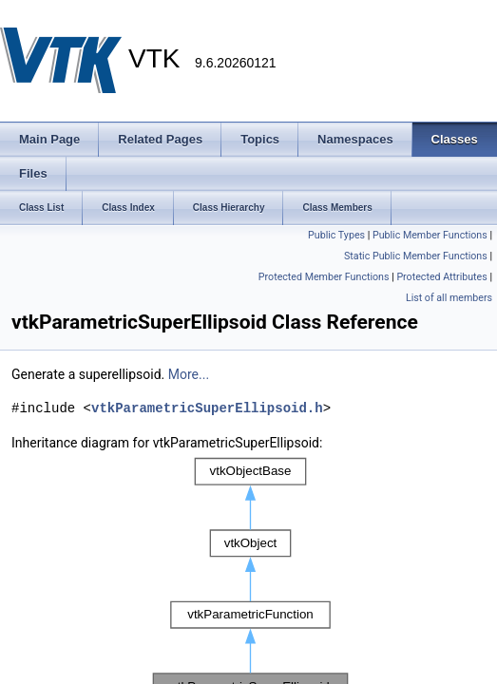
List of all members (449, 298)
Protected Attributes (441, 277)
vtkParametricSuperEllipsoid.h (207, 408)
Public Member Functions (430, 235)
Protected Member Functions (324, 277)
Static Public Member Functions (415, 256)
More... (188, 374)
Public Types (336, 235)
